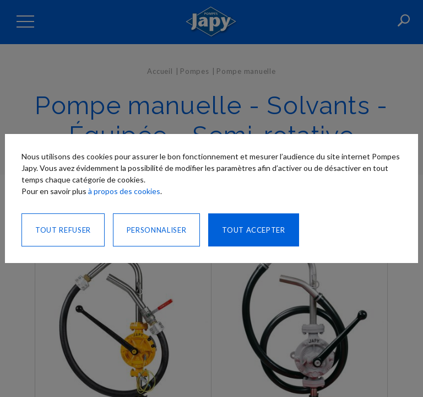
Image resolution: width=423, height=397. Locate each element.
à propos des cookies (124, 191)
